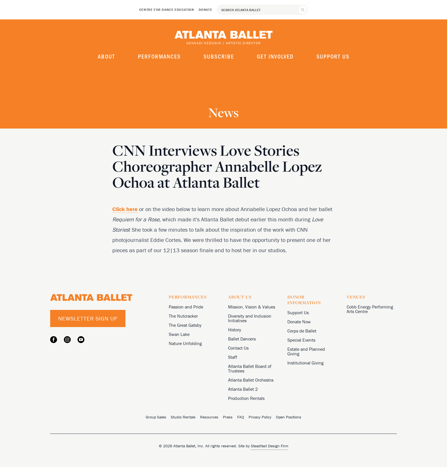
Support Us (333, 56)
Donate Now (299, 321)
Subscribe (219, 56)
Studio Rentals (183, 417)
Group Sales (156, 417)
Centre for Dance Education (166, 9)
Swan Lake (179, 334)
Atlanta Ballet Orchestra (250, 380)
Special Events (301, 340)
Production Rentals (246, 398)
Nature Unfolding (185, 343)
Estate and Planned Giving (306, 351)
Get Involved (275, 56)
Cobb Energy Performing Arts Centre (370, 309)
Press (228, 417)
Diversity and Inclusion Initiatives (249, 318)
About (106, 56)
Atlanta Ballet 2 (243, 389)
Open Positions (288, 417)
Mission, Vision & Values (251, 307)
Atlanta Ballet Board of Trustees (249, 368)
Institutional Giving (305, 363)
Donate (205, 9)
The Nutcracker (183, 316)
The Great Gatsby (185, 325)
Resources (209, 417)
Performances (159, 56)
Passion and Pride (186, 307)
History (234, 329)
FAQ (240, 417)
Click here (125, 209)
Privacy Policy (260, 417)
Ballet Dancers (242, 339)
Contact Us (238, 348)
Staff (232, 357)
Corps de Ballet (301, 331)
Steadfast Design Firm (269, 445)
